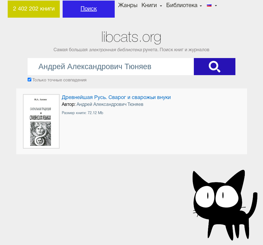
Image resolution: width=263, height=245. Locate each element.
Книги (149, 5)
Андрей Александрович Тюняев (110, 105)
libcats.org (131, 36)
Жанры (127, 5)
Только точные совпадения (59, 80)
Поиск (89, 9)
